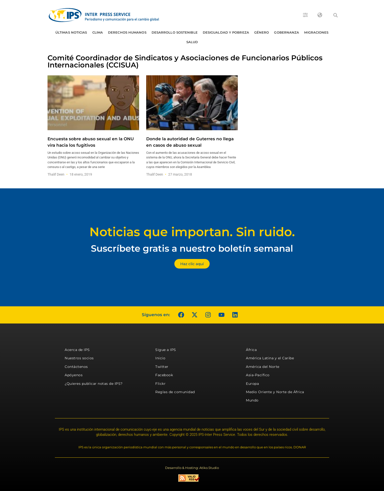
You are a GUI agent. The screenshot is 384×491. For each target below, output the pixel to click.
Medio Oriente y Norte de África (275, 392)
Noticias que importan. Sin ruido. (192, 231)
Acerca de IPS (77, 350)
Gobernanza (286, 32)
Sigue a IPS (165, 350)
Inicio (160, 358)
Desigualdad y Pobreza (226, 32)
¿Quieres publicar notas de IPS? (94, 383)
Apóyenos (74, 375)
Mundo (252, 400)
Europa (252, 383)
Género (261, 32)
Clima (97, 32)
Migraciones (316, 32)
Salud (192, 42)
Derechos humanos (127, 32)
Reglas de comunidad (175, 392)
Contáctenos (76, 366)
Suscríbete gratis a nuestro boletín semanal (192, 248)
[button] (335, 15)
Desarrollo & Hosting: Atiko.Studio (192, 468)
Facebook (164, 375)
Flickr (160, 383)
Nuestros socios (79, 358)
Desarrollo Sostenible (175, 32)
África (251, 350)
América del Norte (262, 366)
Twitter (161, 366)
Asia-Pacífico (258, 375)
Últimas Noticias (71, 32)
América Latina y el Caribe (270, 358)
